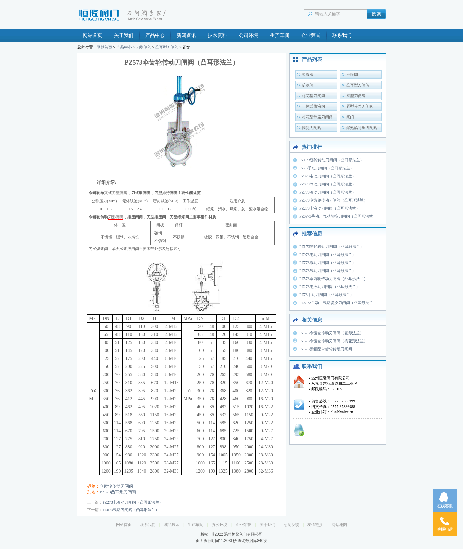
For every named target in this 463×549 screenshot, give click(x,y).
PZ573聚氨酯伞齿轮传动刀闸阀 (325, 349)
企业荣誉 (311, 35)
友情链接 (315, 524)
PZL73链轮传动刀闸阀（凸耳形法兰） (331, 160)
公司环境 (248, 35)
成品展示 (171, 524)
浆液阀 (307, 74)
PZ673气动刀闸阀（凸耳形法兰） (131, 510)
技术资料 (217, 35)
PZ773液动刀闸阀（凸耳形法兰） (327, 192)
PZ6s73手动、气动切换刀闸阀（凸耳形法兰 (336, 216)
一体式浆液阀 (313, 106)
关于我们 (123, 35)
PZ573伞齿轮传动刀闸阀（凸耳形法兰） (333, 200)
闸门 (350, 117)
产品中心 (155, 35)
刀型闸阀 (143, 47)
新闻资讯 (186, 35)
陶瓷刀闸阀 (311, 127)
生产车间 (279, 35)
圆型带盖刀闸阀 (359, 106)
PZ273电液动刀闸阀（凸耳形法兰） (133, 502)
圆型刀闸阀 (356, 96)
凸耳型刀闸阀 (166, 47)
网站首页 (92, 35)
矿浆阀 (307, 85)
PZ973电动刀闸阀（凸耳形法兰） (327, 176)
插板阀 (352, 74)
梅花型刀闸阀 (313, 96)
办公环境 (219, 524)
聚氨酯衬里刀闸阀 (361, 127)
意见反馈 (291, 524)
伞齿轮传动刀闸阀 (116, 486)
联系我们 (342, 35)
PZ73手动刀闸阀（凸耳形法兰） (326, 168)
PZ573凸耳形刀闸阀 (118, 492)
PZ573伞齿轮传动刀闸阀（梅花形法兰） (333, 341)
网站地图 (339, 524)
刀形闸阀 (115, 217)
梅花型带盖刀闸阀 (317, 117)
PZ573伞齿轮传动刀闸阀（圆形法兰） (331, 333)
